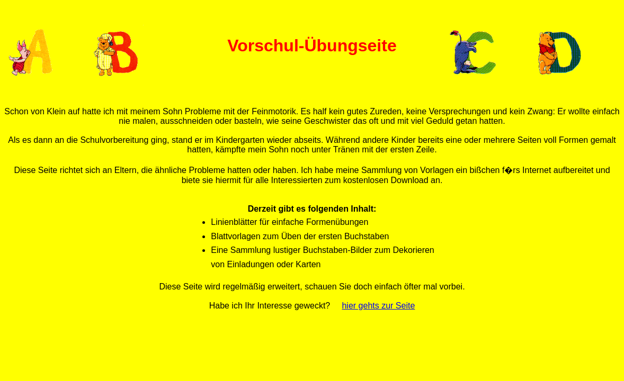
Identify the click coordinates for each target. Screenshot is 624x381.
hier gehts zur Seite (378, 305)
